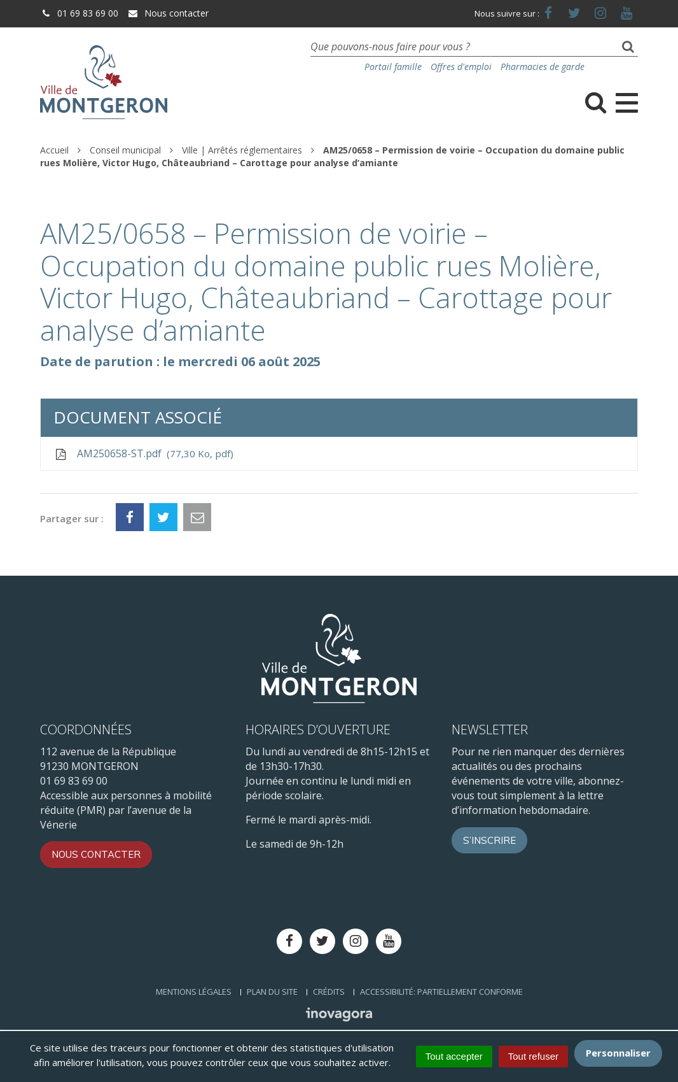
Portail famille (393, 67)
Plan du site (272, 991)
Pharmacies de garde (543, 67)
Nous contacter (168, 13)
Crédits (329, 991)
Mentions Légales (194, 991)
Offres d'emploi (461, 67)
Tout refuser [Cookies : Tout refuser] (533, 1056)
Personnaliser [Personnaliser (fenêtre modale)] (618, 1052)
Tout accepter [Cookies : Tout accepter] (454, 1056)
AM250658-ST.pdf (143, 453)
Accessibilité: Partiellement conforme (441, 991)
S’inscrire (489, 840)
